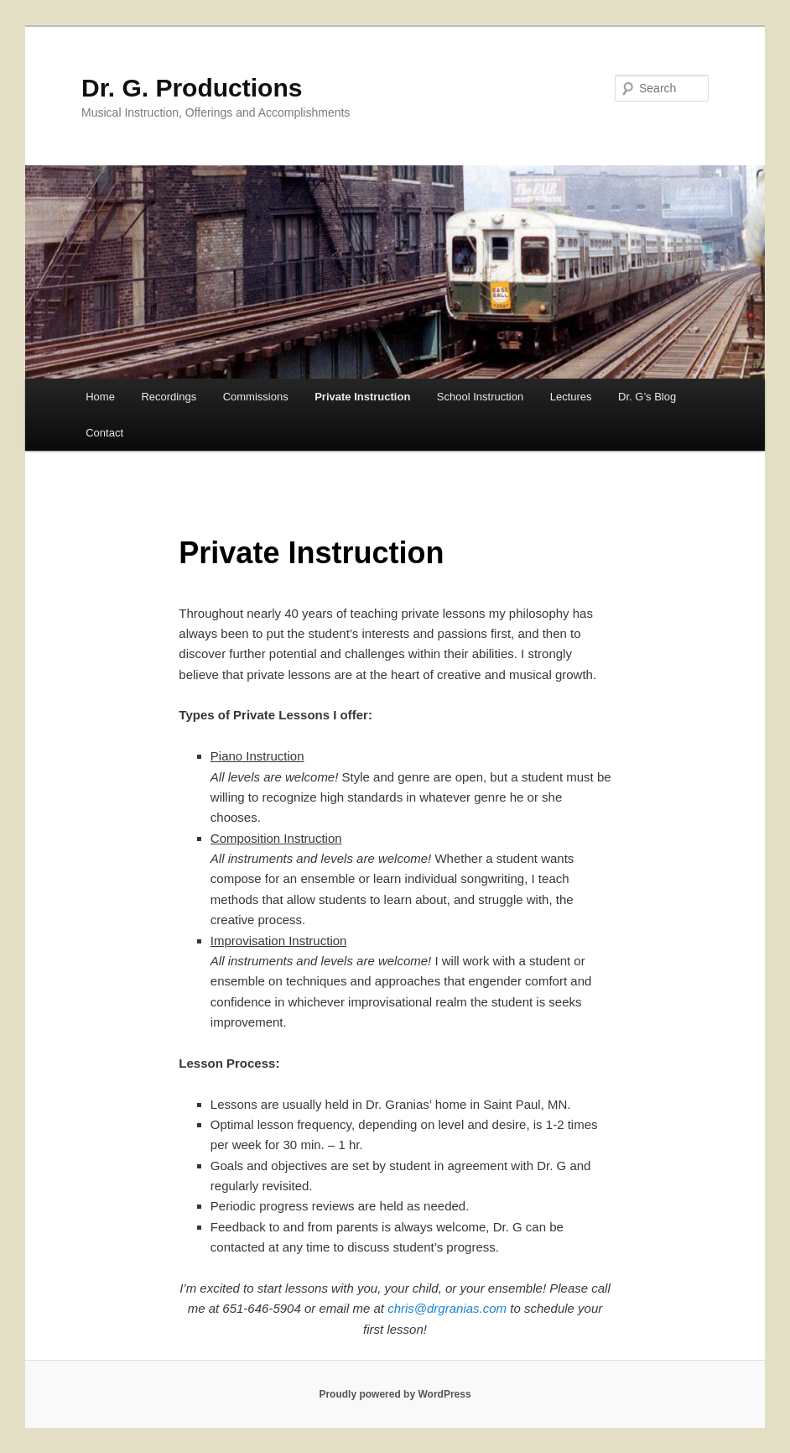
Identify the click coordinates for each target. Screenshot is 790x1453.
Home (100, 396)
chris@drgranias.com (447, 1308)
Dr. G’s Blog (647, 396)
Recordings (168, 396)
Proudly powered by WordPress (394, 1394)
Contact (104, 432)
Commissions (255, 396)
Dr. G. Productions (191, 88)
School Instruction (480, 396)
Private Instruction (362, 396)
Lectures (571, 396)
